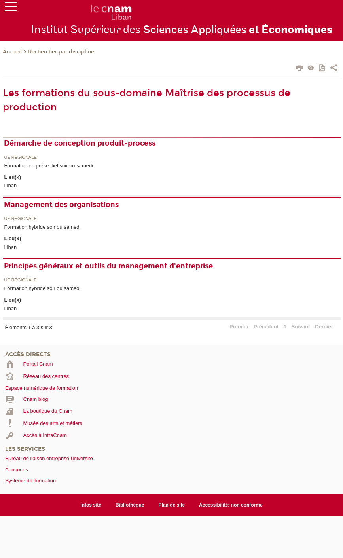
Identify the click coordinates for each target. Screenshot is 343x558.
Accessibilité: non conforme (231, 505)
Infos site (90, 505)
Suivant (301, 327)
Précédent (266, 327)
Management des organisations (61, 204)
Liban (10, 185)
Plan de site (172, 505)
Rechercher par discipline (61, 52)
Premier (238, 327)
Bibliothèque (130, 505)
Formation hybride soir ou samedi (42, 227)
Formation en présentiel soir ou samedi (48, 166)
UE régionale (20, 157)
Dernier (324, 327)
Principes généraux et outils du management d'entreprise (108, 266)
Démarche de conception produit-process (79, 143)
